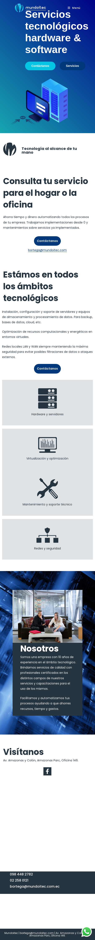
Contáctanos (47, 241)
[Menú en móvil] (74, 8)
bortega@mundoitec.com (47, 250)
